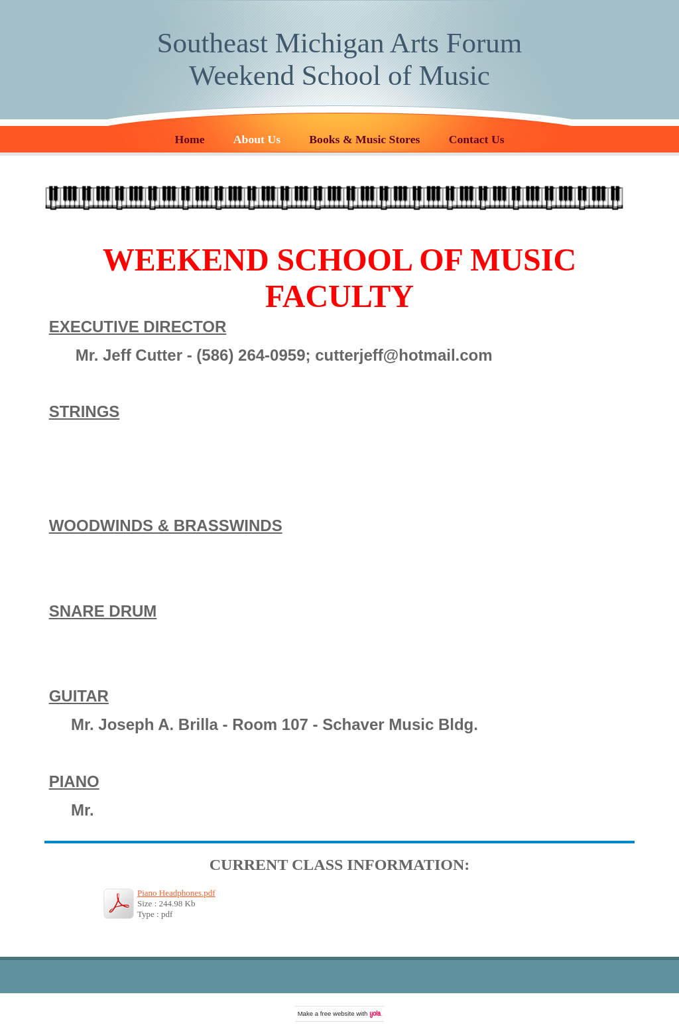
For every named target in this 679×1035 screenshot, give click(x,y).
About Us (256, 139)
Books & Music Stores (364, 139)
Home (189, 139)
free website (337, 1013)
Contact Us (477, 139)
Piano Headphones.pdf (176, 893)
